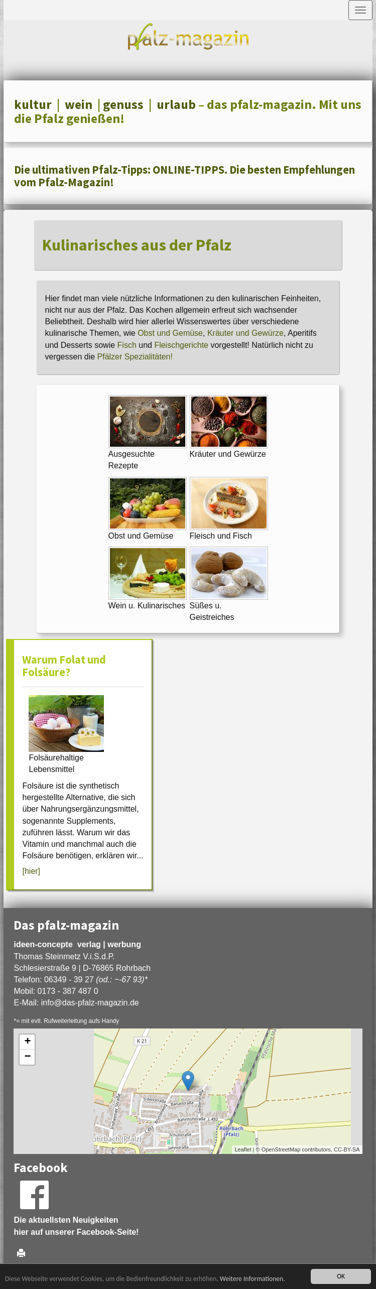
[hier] (31, 871)
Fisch (127, 345)
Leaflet (242, 1149)
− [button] (27, 1057)
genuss (123, 104)
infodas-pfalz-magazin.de (90, 1002)
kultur (33, 104)
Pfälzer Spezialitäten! (135, 356)
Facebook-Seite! (108, 1232)
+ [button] (27, 1042)
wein (78, 104)
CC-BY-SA (347, 1149)
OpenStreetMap (281, 1149)
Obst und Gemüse (170, 333)
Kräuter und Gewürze (245, 333)
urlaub (176, 104)
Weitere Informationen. (252, 1278)
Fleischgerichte (182, 345)
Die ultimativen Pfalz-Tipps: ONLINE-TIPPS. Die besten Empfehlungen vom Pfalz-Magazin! (184, 176)
